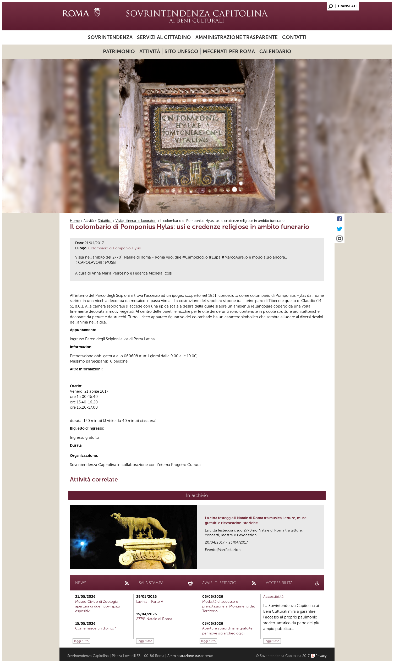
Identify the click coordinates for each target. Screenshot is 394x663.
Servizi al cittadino (164, 37)
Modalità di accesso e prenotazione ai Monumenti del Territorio (228, 606)
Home (75, 221)
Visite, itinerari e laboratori (136, 221)
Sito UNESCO (181, 51)
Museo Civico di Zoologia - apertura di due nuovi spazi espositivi (98, 606)
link (322, 563)
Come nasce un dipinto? (95, 628)
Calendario (275, 51)
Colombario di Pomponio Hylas (114, 248)
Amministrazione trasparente (236, 37)
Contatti (294, 37)
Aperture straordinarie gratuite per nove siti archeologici (227, 630)
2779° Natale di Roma (154, 619)
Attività (149, 51)
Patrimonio (119, 51)
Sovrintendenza (110, 37)
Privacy (321, 656)
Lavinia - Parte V (149, 601)
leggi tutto (81, 641)
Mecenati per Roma (229, 51)
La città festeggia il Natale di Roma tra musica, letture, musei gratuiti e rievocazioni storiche (256, 520)
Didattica (105, 221)
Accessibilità (273, 596)
